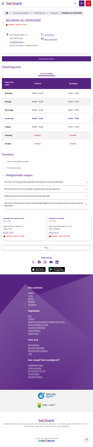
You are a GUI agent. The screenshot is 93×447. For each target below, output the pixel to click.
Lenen (30, 296)
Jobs (30, 354)
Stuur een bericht (51, 39)
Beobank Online (88, 3)
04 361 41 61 (54, 232)
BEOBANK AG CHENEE (56, 218)
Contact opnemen (34, 368)
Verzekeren (32, 305)
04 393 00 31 (49, 35)
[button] (81, 3)
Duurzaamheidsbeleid (36, 348)
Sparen (30, 299)
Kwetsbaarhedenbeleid (36, 328)
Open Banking (33, 334)
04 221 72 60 (8, 232)
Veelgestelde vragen (35, 365)
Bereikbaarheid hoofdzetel (37, 351)
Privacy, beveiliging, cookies (38, 325)
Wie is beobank (33, 345)
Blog (29, 316)
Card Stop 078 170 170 (36, 371)
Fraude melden (33, 374)
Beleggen (31, 302)
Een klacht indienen (35, 377)
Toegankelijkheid (34, 331)
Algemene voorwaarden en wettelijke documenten (46, 322)
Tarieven (31, 319)
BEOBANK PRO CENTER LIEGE (13, 218)
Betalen (31, 293)
